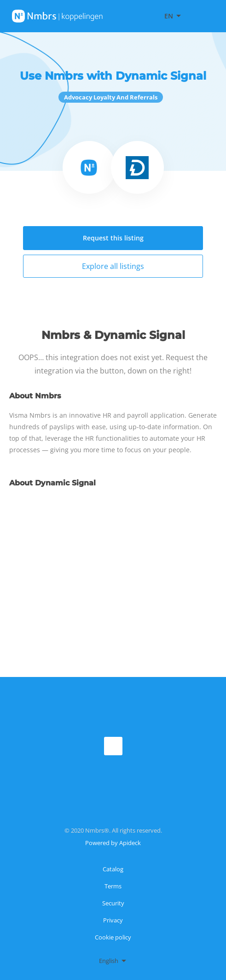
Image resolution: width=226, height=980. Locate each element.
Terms (113, 886)
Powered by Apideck (113, 843)
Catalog (113, 869)
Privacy (113, 920)
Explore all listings (113, 266)
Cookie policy (113, 937)
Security (113, 903)
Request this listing (113, 237)
